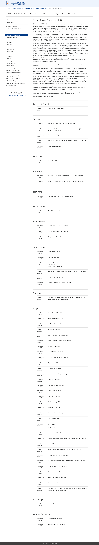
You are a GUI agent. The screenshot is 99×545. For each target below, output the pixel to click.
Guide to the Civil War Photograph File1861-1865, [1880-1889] (42, 13)
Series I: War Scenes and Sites (13, 35)
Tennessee (9, 56)
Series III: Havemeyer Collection (13, 68)
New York (9, 47)
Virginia (9, 58)
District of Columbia (12, 37)
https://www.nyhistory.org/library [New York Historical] (17, 95)
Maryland (9, 44)
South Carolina (10, 54)
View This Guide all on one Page (13, 28)
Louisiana (9, 42)
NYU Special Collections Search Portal (14, 8)
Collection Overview (10, 20)
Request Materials (10, 22)
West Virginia (10, 61)
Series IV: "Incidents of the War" (13, 70)
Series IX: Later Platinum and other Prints (15, 83)
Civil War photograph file (40, 8)
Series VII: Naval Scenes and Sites (13, 78)
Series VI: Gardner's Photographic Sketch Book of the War (15, 75)
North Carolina (10, 49)
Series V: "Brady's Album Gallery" (13, 72)
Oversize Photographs (11, 85)
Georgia (9, 40)
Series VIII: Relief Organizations (13, 80)
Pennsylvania (10, 51)
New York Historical (29, 8)
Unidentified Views (11, 63)
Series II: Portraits (10, 65)
